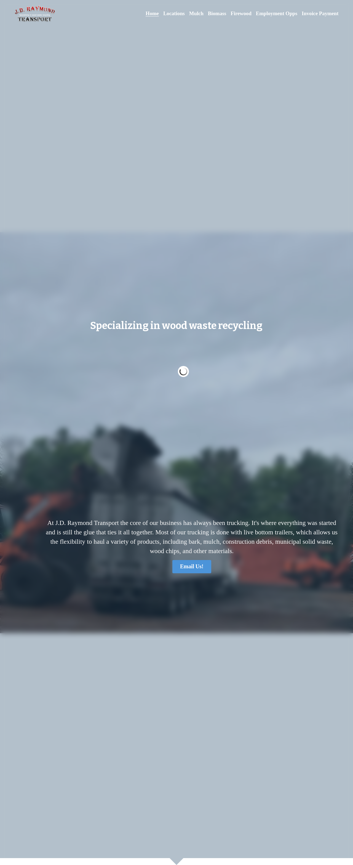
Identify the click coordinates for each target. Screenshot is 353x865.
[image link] (35, 13)
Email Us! (63, 509)
